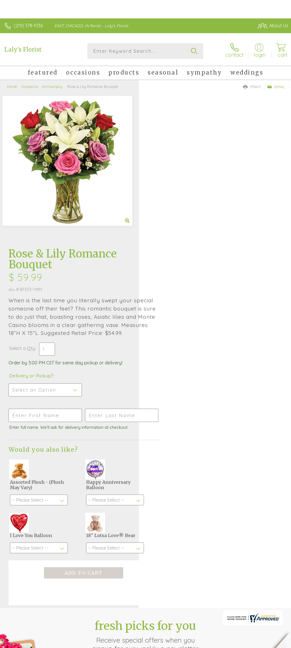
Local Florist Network (232, 642)
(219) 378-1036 (28, 25)
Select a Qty (161, 204)
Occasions (29, 86)
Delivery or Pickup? (170, 231)
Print (252, 86)
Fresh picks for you (145, 491)
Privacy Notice (191, 642)
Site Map (267, 642)
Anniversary (52, 86)
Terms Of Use (158, 642)
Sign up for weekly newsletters (145, 522)
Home (12, 86)
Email (276, 86)
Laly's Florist (23, 49)
